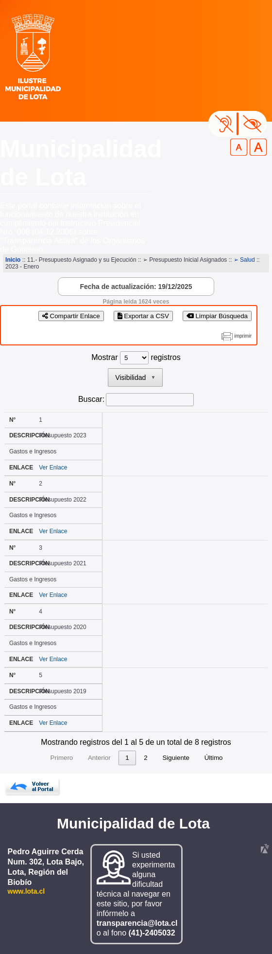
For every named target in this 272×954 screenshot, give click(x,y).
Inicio (12, 259)
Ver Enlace (53, 467)
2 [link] (145, 757)
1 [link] (127, 757)
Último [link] (213, 757)
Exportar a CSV (143, 316)
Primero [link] (62, 757)
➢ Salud (244, 259)
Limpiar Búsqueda (217, 316)
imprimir (243, 336)
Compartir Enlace (71, 316)
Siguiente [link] (175, 757)
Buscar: (91, 399)
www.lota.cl (26, 891)
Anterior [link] (99, 757)
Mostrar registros (135, 357)
